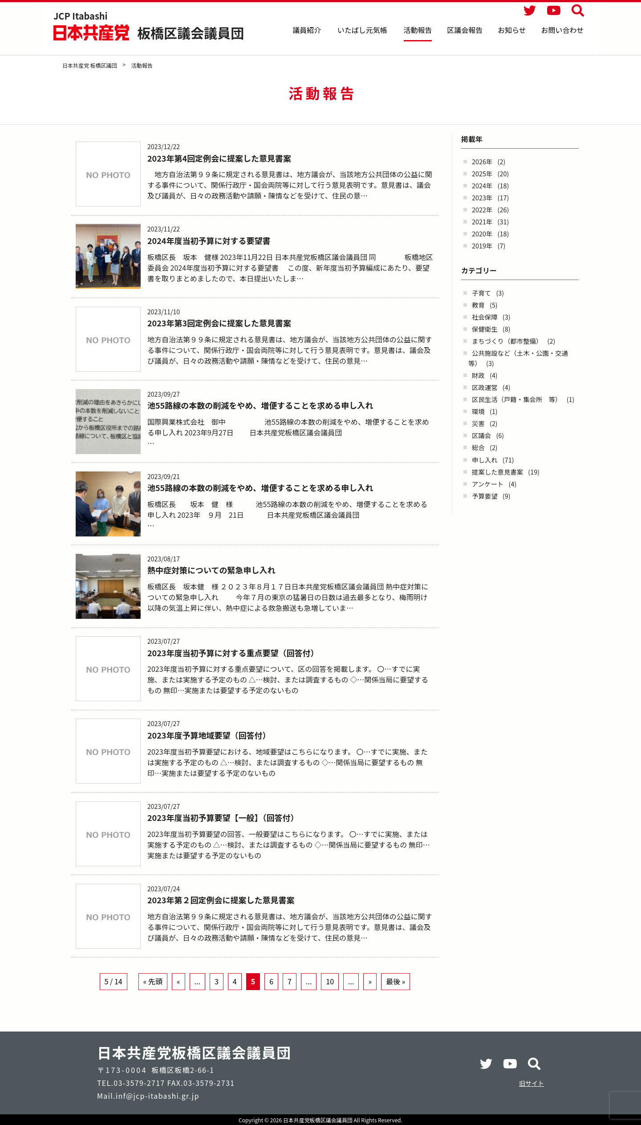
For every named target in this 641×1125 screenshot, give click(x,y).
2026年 (482, 161)
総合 (478, 447)
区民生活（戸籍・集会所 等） (516, 399)
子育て (481, 292)
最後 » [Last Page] (395, 994)
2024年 (482, 185)
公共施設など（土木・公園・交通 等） (521, 358)
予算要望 (485, 495)
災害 (478, 423)
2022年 (482, 209)
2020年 (482, 233)
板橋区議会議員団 (190, 32)
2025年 (482, 173)
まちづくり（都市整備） (507, 340)
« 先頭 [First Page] (152, 994)
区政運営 (485, 387)
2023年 (482, 197)
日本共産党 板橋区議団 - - (92, 32)
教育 (478, 304)
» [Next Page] (370, 994)
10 (330, 994)
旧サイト (531, 1083)
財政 (478, 375)
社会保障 (485, 316)
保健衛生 (485, 328)
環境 (478, 411)
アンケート (487, 483)
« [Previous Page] (178, 994)
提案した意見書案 (497, 471)
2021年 (482, 221)
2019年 (482, 245)
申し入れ (485, 459)
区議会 (481, 435)
